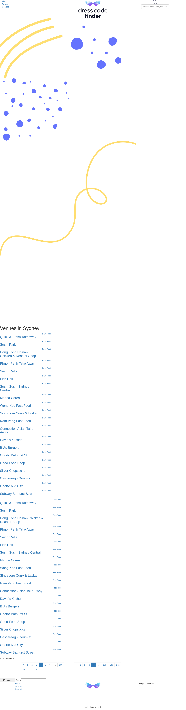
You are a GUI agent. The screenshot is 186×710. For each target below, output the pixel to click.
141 (31, 669)
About (4, 1)
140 (24, 669)
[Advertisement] (61, 304)
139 (60, 665)
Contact (5, 7)
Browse (5, 4)
